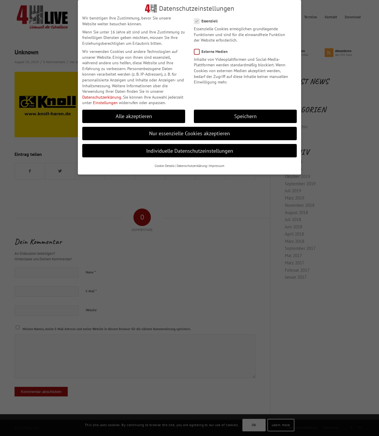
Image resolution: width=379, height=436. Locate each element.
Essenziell (208, 21)
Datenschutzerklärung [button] (192, 166)
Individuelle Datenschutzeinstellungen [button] (189, 150)
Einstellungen (105, 102)
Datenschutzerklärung (101, 97)
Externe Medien (213, 51)
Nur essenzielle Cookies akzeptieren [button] (189, 133)
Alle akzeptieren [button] (134, 116)
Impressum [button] (216, 166)
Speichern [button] (245, 116)
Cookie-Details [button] (165, 166)
